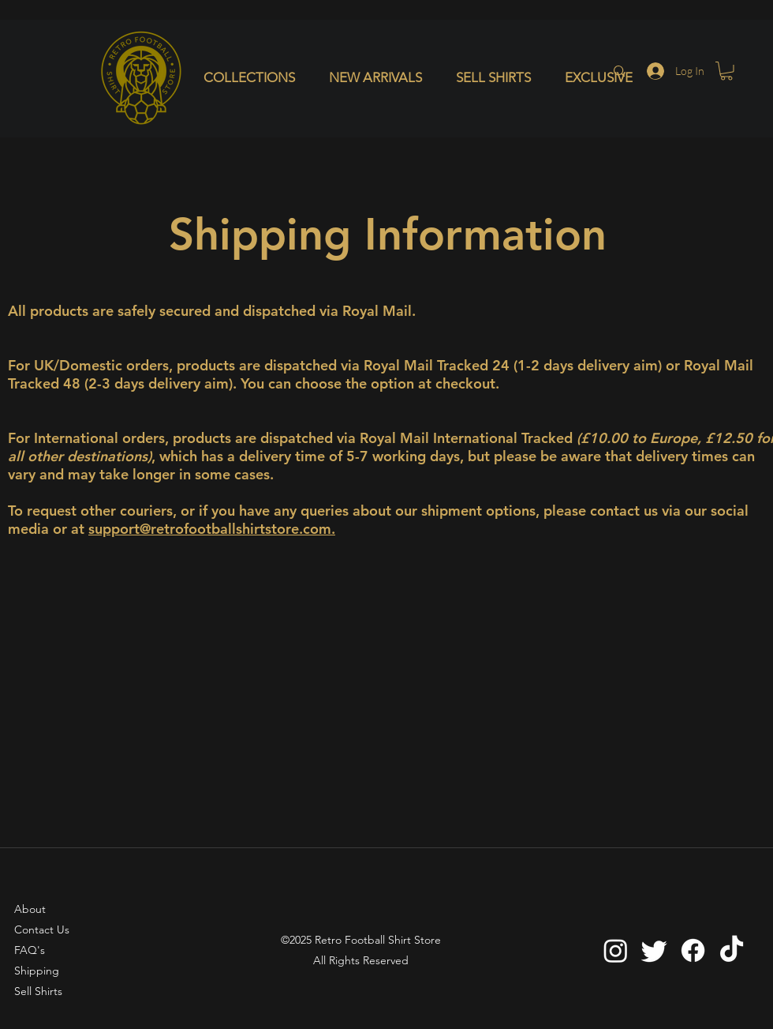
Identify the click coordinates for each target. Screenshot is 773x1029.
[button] (254, 77)
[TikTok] (731, 950)
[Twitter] (654, 950)
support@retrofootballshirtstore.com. (211, 529)
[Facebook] (693, 950)
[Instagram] (615, 950)
